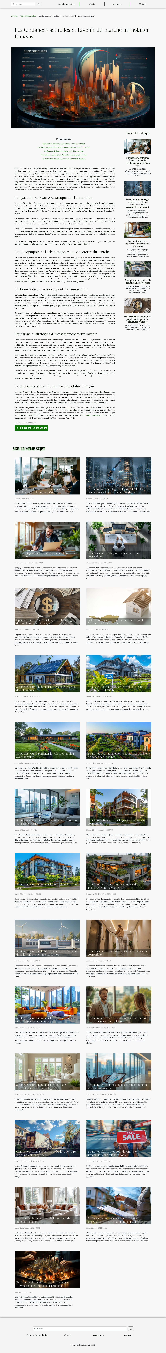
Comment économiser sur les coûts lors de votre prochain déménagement (46, 1153)
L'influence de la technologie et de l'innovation (63, 151)
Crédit (92, 4)
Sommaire (65, 139)
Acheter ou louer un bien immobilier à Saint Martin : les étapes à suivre (115, 621)
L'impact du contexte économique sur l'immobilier (63, 143)
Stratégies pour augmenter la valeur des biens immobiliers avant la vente (45, 1019)
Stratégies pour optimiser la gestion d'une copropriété (138, 281)
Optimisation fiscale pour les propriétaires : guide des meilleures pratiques (137, 319)
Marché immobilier (67, 4)
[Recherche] (23, 4)
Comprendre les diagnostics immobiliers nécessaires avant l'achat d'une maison (112, 1220)
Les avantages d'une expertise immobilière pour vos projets (137, 244)
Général (142, 4)
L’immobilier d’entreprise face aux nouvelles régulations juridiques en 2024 (138, 162)
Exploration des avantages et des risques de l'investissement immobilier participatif (43, 1284)
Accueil (14, 16)
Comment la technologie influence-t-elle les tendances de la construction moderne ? (137, 203)
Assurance (117, 4)
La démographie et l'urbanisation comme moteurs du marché (64, 147)
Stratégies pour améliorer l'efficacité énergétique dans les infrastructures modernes (46, 953)
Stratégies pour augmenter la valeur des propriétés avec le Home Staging (41, 1086)
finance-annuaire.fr (94, 415)
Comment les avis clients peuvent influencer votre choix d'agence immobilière (119, 1019)
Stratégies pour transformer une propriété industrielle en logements (114, 886)
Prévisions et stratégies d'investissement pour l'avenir (64, 155)
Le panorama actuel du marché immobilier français (63, 158)
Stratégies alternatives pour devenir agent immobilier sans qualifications (113, 1153)
